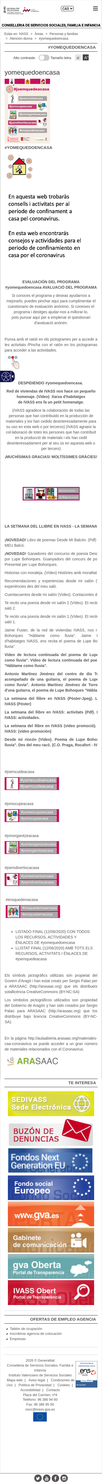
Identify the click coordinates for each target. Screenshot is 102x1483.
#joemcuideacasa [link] (19, 772)
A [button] (86, 57)
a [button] (78, 57)
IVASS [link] (23, 34)
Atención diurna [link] (21, 38)
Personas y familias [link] (64, 34)
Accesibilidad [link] (30, 1390)
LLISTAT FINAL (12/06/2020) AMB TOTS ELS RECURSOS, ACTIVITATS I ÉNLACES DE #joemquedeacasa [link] (54, 953)
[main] (51, 561)
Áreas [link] (39, 34)
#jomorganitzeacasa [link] (22, 835)
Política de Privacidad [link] (34, 1385)
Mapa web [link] (15, 1380)
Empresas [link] (18, 1339)
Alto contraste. (24, 58)
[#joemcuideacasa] (32, 783)
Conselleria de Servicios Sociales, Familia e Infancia (51, 25)
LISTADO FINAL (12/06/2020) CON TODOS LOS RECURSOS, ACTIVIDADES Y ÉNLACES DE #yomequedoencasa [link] (53, 937)
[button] (95, 8)
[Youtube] (46, 1478)
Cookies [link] (63, 1385)
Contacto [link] (53, 1390)
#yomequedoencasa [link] (53, 38)
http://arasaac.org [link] (45, 986)
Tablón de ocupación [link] (26, 1329)
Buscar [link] (82, 8)
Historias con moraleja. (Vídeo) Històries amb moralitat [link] (51, 573)
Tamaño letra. (61, 58)
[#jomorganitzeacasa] (32, 847)
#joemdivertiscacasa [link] (22, 867)
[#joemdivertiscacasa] (32, 879)
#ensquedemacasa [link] (22, 899)
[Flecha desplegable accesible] (11, 376)
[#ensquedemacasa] (33, 911)
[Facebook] (55, 1478)
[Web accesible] (6, 376)
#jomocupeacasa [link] (19, 804)
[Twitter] (38, 1478)
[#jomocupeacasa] (32, 815)
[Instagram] (64, 1478)
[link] (51, 396)
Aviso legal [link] (37, 1380)
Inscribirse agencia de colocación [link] (36, 1334)
